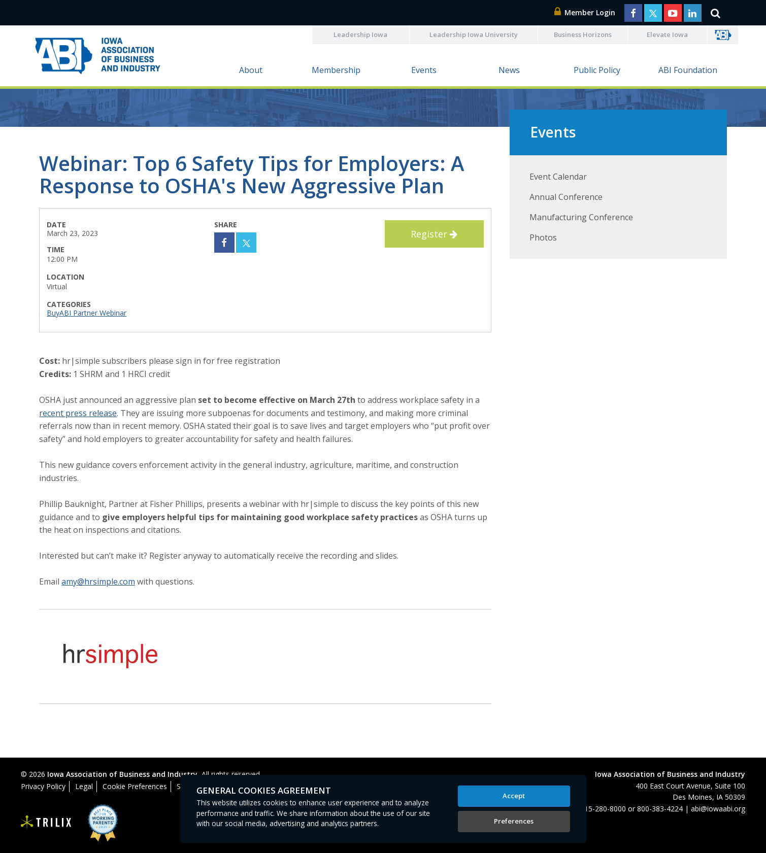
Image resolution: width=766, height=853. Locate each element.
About (250, 70)
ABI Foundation (687, 70)
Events (424, 70)
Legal (84, 786)
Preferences (514, 821)
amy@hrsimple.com (98, 581)
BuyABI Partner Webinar (86, 313)
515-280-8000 (603, 808)
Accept (514, 795)
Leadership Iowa (360, 34)
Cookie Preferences (135, 786)
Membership (336, 70)
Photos (543, 237)
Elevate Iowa (667, 34)
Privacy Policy (43, 786)
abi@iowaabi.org (718, 808)
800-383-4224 (660, 808)
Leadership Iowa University (473, 34)
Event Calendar (558, 176)
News (509, 70)
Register (434, 234)
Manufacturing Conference (581, 217)
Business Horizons (583, 34)
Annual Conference (566, 196)
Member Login (584, 12)
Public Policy (597, 70)
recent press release (78, 413)
